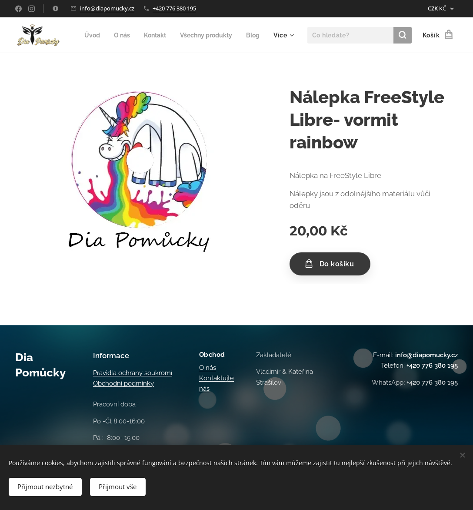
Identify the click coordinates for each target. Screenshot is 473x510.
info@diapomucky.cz (107, 8)
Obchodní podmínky (123, 384)
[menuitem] (113, 35)
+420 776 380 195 (174, 8)
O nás (207, 368)
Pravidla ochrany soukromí (132, 373)
